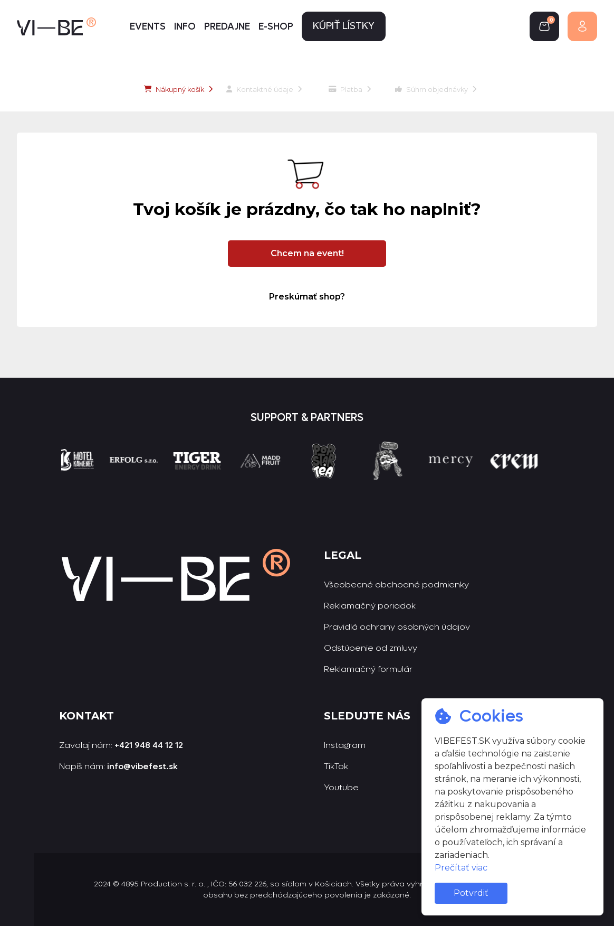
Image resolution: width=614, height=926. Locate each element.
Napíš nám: (118, 766)
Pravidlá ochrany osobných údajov (397, 626)
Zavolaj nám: (121, 745)
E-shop (275, 27)
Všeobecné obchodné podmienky (396, 584)
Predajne (227, 27)
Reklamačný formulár (368, 669)
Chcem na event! (307, 253)
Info (185, 27)
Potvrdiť (471, 893)
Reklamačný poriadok (370, 605)
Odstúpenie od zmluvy (370, 647)
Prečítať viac (461, 868)
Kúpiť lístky (344, 26)
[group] (78, 480)
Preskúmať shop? (307, 297)
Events (148, 27)
